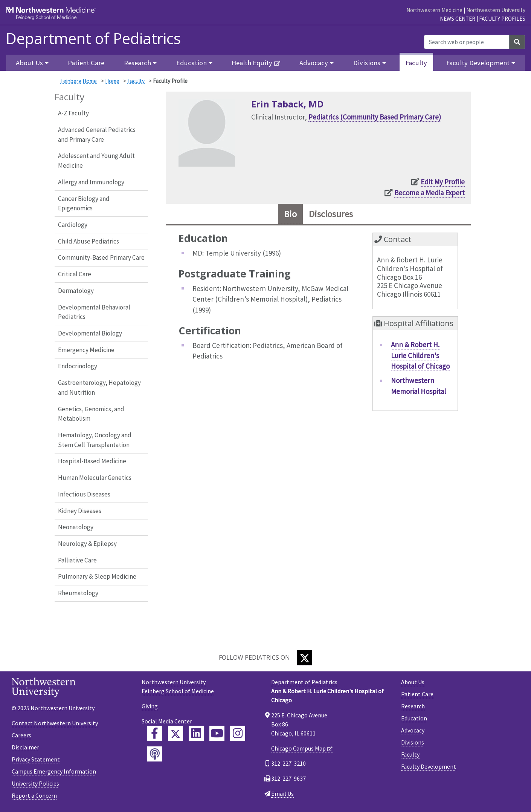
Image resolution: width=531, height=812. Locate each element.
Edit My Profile (443, 181)
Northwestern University (495, 10)
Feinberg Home (78, 80)
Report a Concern (34, 795)
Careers (21, 735)
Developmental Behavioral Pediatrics (94, 312)
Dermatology (76, 290)
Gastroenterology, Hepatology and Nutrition (99, 387)
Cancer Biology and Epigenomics (84, 204)
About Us (412, 682)
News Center (457, 18)
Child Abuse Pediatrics (88, 241)
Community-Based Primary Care (101, 257)
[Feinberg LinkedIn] (196, 733)
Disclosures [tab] (331, 214)
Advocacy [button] (313, 62)
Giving (150, 706)
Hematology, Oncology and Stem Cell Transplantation (94, 440)
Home (112, 80)
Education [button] (191, 62)
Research (413, 706)
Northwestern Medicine (434, 10)
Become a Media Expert (429, 192)
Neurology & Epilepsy (87, 543)
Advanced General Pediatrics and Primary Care (97, 135)
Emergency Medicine (86, 350)
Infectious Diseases (84, 494)
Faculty (416, 62)
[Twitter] (304, 657)
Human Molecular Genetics (94, 477)
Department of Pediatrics (93, 38)
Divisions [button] (366, 62)
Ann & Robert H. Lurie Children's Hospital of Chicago (420, 355)
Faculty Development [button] (478, 62)
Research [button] (137, 62)
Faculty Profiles (502, 18)
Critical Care (74, 274)
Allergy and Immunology (91, 182)
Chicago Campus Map (298, 748)
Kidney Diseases (79, 511)
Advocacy (412, 730)
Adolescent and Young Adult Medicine (96, 161)
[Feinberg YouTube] (216, 733)
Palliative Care (77, 560)
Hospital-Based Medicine (92, 461)
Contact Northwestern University (55, 723)
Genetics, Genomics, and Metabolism (91, 414)
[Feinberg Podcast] (154, 753)
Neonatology (75, 527)
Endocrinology (77, 366)
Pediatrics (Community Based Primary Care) (374, 116)
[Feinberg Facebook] (154, 733)
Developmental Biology (90, 333)
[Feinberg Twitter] (175, 733)
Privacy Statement (36, 759)
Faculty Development (428, 766)
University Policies (35, 783)
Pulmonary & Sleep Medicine (97, 576)
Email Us (282, 793)
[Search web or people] (467, 42)
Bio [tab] (290, 214)
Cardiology (72, 225)
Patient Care (86, 62)
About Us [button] (29, 62)
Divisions (412, 742)
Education (414, 718)
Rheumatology (78, 593)
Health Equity (252, 62)
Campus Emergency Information (54, 771)
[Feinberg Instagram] (237, 733)
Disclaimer (25, 747)
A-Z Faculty (73, 113)
